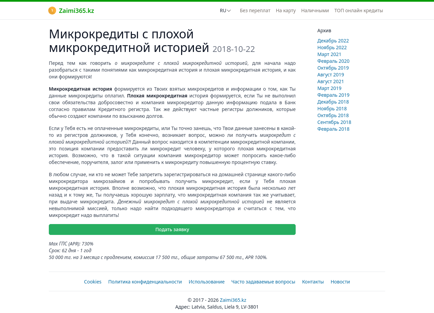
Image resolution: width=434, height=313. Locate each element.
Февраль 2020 (333, 61)
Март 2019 (329, 88)
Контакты (313, 281)
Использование (206, 281)
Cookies (92, 281)
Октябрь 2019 (333, 68)
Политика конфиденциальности (145, 281)
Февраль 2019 (333, 95)
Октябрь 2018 (333, 115)
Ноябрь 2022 (332, 47)
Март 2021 (329, 54)
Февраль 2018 (333, 129)
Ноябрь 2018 (332, 108)
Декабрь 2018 (333, 101)
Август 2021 (330, 81)
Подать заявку (172, 229)
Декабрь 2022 (333, 40)
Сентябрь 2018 (334, 122)
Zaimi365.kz (71, 10)
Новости (340, 281)
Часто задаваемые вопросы (263, 281)
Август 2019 (330, 74)
